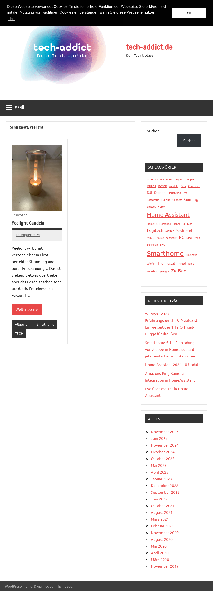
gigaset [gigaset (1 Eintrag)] (151, 206)
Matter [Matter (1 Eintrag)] (169, 231)
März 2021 (160, 519)
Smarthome (45, 324)
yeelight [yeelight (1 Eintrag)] (164, 271)
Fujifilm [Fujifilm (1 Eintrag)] (165, 200)
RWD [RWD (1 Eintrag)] (197, 238)
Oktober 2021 (163, 505)
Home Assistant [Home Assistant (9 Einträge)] (168, 214)
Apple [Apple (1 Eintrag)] (190, 179)
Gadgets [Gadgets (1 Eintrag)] (177, 200)
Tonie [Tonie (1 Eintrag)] (191, 263)
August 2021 (162, 512)
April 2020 (160, 552)
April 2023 (160, 471)
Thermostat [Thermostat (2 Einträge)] (166, 263)
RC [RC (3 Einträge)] (181, 237)
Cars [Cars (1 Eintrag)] (183, 186)
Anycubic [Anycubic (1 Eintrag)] (180, 179)
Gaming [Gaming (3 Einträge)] (191, 199)
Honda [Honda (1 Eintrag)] (177, 224)
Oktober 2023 (163, 458)
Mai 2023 (159, 465)
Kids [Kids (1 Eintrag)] (189, 224)
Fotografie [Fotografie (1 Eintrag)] (153, 200)
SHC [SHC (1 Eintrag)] (162, 244)
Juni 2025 (159, 438)
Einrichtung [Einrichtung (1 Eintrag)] (174, 193)
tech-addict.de (149, 46)
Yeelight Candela (28, 223)
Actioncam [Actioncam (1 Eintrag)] (166, 179)
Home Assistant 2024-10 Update (173, 364)
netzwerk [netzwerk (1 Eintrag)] (171, 238)
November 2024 (165, 445)
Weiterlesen (25, 309)
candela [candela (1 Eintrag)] (173, 186)
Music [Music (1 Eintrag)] (160, 238)
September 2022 (165, 492)
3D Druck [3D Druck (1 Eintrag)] (152, 179)
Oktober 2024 (163, 451)
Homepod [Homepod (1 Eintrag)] (165, 224)
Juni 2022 (159, 498)
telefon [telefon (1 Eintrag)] (151, 263)
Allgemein (22, 324)
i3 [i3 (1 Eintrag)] (184, 224)
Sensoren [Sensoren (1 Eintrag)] (152, 244)
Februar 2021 (162, 525)
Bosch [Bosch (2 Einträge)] (162, 186)
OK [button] (189, 13)
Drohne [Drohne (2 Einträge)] (159, 192)
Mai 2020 (159, 545)
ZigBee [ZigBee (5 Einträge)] (178, 270)
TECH (19, 333)
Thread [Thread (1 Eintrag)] (181, 263)
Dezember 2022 (164, 485)
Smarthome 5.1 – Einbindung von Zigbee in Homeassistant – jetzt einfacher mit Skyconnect (171, 349)
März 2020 (160, 559)
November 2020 (165, 532)
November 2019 (165, 566)
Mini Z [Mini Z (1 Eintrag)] (150, 238)
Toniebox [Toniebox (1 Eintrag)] (152, 271)
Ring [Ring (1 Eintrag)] (189, 238)
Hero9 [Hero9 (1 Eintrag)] (161, 206)
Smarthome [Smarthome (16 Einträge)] (165, 253)
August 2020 (162, 539)
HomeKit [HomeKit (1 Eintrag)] (152, 224)
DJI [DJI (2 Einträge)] (149, 192)
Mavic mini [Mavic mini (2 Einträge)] (184, 230)
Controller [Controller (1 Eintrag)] (194, 186)
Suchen (153, 130)
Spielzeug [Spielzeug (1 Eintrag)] (191, 255)
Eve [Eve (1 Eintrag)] (185, 193)
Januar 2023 (161, 478)
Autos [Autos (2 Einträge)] (151, 186)
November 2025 (165, 431)
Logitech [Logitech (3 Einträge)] (155, 230)
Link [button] (11, 19)
